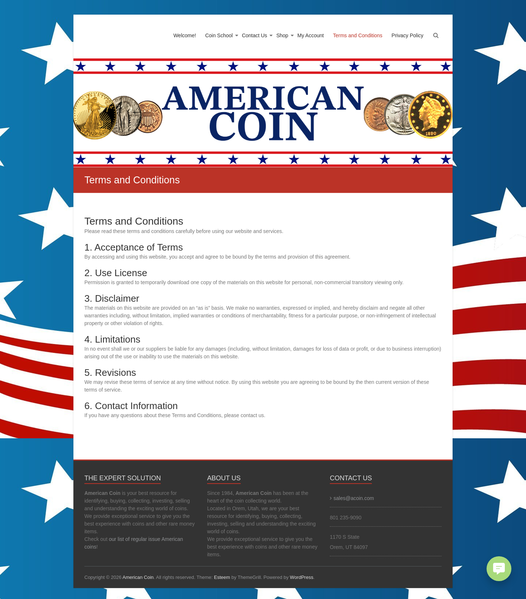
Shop (282, 35)
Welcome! (185, 35)
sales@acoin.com (353, 498)
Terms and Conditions (357, 35)
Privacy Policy (407, 35)
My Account (310, 35)
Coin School (219, 35)
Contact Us (254, 35)
